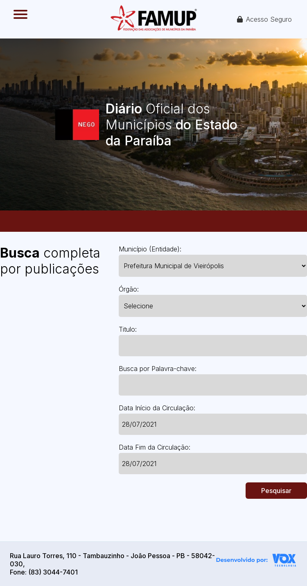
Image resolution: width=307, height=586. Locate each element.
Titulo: (128, 329)
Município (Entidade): (150, 249)
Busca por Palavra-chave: (157, 368)
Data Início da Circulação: (157, 408)
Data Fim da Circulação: (154, 447)
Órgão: (129, 289)
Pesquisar (276, 490)
